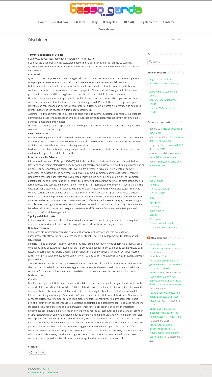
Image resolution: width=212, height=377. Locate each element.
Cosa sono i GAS (160, 189)
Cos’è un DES (158, 193)
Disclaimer (53, 372)
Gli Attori (80, 22)
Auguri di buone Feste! (161, 79)
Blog (95, 22)
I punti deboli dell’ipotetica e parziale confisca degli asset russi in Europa (164, 296)
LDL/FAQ (128, 22)
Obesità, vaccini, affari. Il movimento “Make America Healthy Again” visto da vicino (165, 312)
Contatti (168, 22)
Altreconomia (158, 237)
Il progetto (110, 22)
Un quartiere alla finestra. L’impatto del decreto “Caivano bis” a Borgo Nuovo (165, 248)
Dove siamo (106, 29)
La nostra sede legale (162, 223)
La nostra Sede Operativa (165, 227)
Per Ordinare (60, 22)
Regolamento (148, 22)
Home (42, 22)
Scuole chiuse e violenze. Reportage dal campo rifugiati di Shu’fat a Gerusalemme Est (165, 280)
